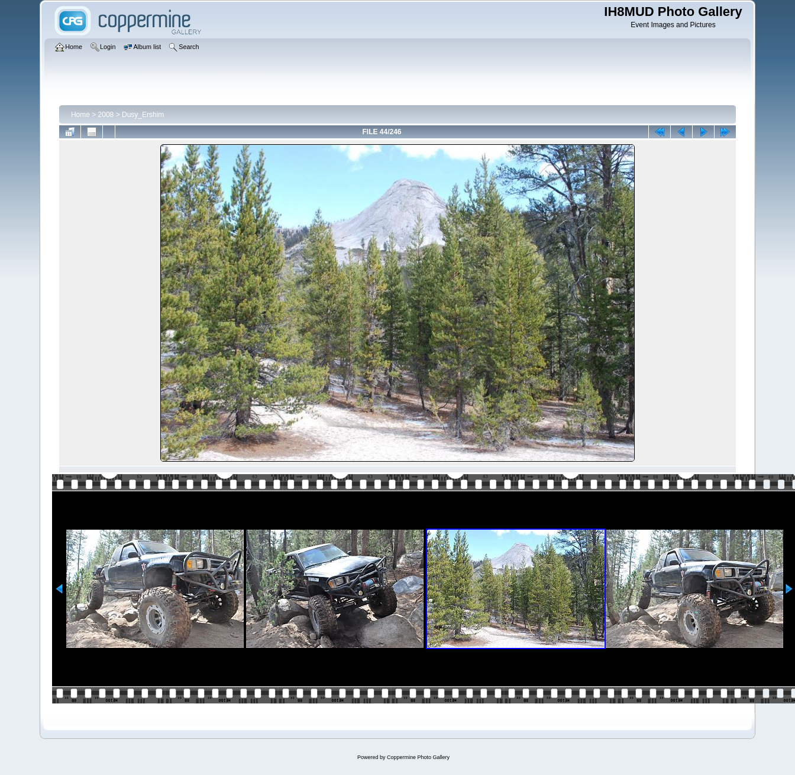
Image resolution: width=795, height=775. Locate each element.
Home (80, 115)
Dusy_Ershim (143, 115)
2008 (106, 115)
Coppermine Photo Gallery (418, 757)
